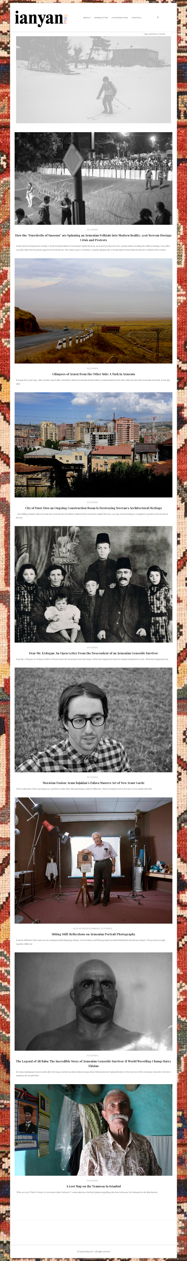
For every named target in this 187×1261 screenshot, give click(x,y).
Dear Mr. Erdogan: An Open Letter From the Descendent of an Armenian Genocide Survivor (93, 653)
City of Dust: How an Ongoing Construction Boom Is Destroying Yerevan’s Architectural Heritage (93, 508)
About (87, 18)
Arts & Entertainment (86, 928)
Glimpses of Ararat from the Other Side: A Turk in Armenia (93, 374)
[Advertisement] (38, 1208)
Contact (136, 18)
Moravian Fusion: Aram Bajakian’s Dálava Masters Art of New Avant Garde (93, 783)
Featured (92, 229)
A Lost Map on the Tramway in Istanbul (93, 1186)
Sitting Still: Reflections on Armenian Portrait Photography (93, 934)
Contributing (120, 18)
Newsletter (101, 18)
